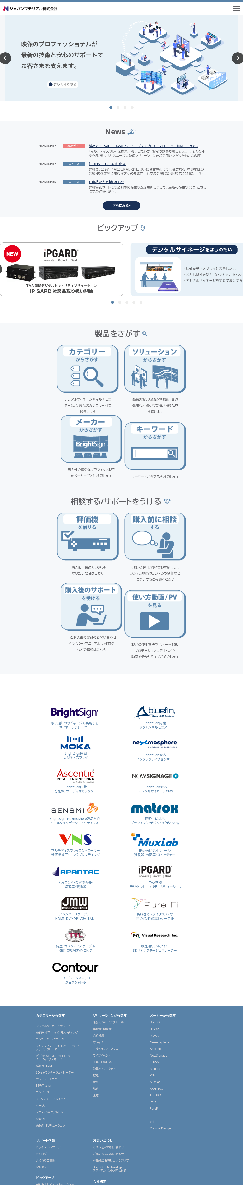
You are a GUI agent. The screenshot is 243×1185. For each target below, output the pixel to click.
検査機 (40, 1001)
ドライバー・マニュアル (49, 1029)
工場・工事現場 (102, 944)
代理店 (40, 1155)
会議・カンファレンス (105, 931)
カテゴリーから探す (50, 897)
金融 (96, 964)
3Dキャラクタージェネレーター (55, 955)
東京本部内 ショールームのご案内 (114, 1077)
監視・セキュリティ (104, 951)
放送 (96, 957)
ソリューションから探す (110, 897)
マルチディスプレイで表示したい (56, 1073)
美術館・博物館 (102, 911)
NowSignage (158, 938)
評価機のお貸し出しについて (111, 1043)
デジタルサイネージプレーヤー (54, 908)
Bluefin (154, 911)
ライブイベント (101, 938)
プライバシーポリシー (189, 1178)
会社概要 (99, 1063)
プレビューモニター (48, 961)
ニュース (42, 1110)
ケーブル (41, 988)
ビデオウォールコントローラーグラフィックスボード (54, 939)
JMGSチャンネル (46, 1137)
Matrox (155, 951)
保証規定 (41, 1049)
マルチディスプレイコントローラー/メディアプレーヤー (57, 929)
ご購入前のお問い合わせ (108, 1029)
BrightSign (157, 904)
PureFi (154, 991)
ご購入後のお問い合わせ (108, 1036)
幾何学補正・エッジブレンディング (57, 915)
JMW (153, 984)
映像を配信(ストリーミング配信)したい (60, 1080)
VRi (152, 1004)
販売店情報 (44, 1148)
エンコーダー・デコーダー (51, 922)
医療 (96, 977)
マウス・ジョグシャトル (49, 994)
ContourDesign (160, 1010)
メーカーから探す (163, 897)
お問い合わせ (103, 1022)
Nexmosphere (159, 924)
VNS (152, 957)
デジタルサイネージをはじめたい (56, 1067)
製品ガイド (42, 1130)
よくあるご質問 (45, 1043)
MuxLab (155, 964)
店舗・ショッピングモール (108, 904)
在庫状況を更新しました (106, 182)
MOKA (154, 918)
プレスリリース (45, 1124)
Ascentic (155, 931)
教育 (96, 971)
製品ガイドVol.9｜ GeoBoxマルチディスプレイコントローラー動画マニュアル (143, 146)
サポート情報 (45, 1022)
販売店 (40, 1161)
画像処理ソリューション (50, 1008)
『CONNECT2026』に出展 (107, 164)
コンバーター (44, 975)
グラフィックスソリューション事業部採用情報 (115, 1085)
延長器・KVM (44, 948)
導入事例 (42, 1100)
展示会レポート (47, 1091)
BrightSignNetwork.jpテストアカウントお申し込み (110, 1051)
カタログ (41, 1036)
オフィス (98, 924)
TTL (152, 997)
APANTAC (156, 971)
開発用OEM (43, 968)
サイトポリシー (159, 1178)
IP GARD (155, 977)
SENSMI (155, 944)
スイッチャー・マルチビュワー (53, 981)
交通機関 (98, 918)
